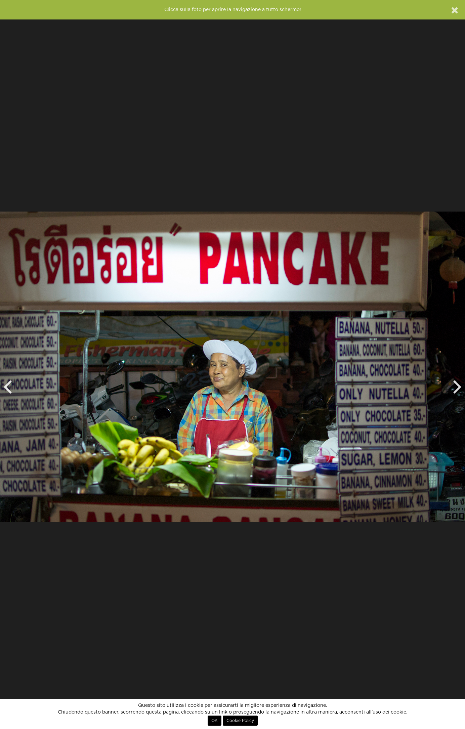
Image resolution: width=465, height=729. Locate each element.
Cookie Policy (240, 721)
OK (214, 721)
